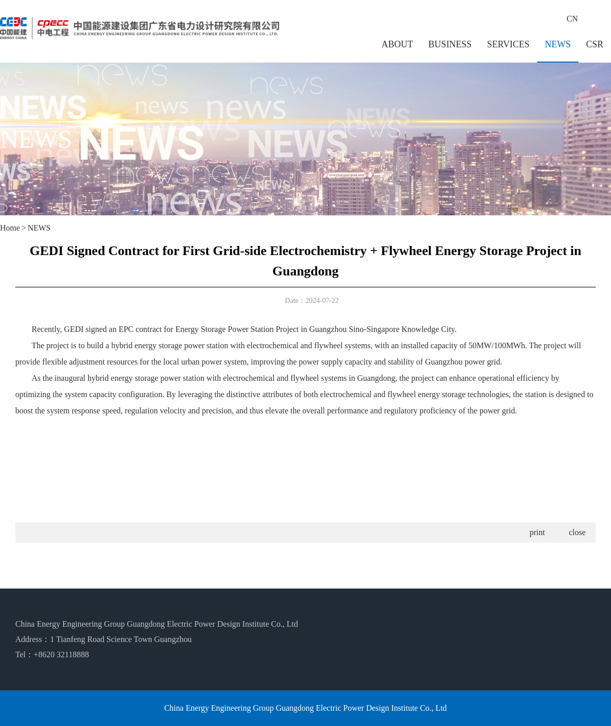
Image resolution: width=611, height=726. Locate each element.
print (537, 532)
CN (572, 18)
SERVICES (508, 44)
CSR (594, 44)
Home (10, 228)
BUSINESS (449, 44)
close (577, 532)
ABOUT (397, 44)
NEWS (558, 44)
